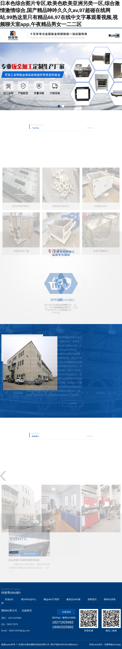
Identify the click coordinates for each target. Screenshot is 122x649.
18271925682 (63, 622)
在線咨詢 (66, 612)
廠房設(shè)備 (73, 599)
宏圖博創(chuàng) (112, 644)
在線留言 (27, 610)
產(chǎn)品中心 (28, 599)
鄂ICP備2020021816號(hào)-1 (64, 644)
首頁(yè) (9, 599)
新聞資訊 (92, 599)
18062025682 (63, 627)
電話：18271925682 (11, 618)
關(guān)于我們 (51, 599)
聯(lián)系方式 (9, 610)
